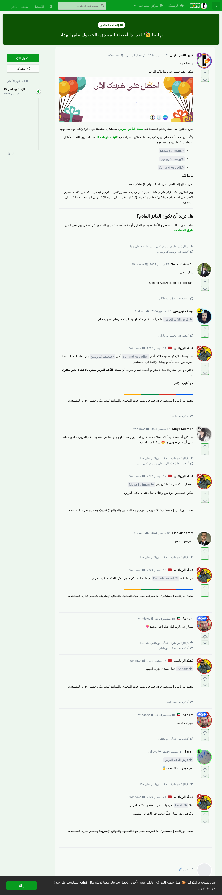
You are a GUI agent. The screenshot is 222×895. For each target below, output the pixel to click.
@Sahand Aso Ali (171, 167)
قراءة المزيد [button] (206, 888)
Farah (179, 805)
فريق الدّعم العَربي (176, 319)
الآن (10, 153)
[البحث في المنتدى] (82, 6)
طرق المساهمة (183, 230)
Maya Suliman (139, 484)
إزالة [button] (21, 885)
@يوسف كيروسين (172, 159)
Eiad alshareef (163, 578)
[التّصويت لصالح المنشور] (205, 72)
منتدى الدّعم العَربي (131, 129)
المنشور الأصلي (17, 81)
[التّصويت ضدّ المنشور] (205, 79)
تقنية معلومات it (107, 137)
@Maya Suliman (172, 150)
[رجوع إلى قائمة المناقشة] (216, 6)
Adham (183, 669)
